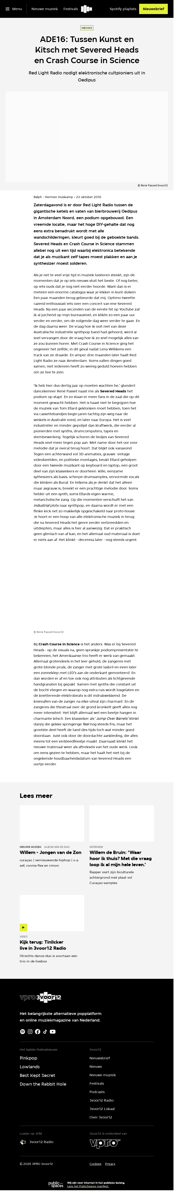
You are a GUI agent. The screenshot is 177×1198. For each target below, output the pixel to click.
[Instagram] (30, 1031)
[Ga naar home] (87, 9)
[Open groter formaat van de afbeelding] (87, 590)
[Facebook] (37, 1031)
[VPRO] (105, 1144)
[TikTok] (45, 1031)
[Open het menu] (14, 9)
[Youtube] (52, 1031)
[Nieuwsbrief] (153, 9)
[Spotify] (22, 1031)
